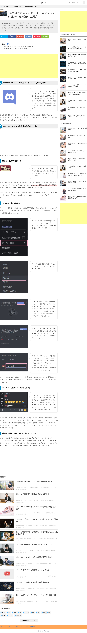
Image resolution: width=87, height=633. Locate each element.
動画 (32, 612)
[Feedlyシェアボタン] (45, 36)
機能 (43, 612)
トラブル (10, 615)
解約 (14, 612)
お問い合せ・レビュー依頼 (21, 626)
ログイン (26, 612)
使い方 (3, 612)
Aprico (43, 2)
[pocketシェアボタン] (37, 36)
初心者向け (18, 615)
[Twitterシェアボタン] (4, 36)
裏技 (49, 612)
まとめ (3, 615)
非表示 (7, 44)
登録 (9, 612)
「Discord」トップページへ (28, 620)
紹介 (38, 612)
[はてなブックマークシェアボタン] (28, 36)
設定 (19, 612)
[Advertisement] (29, 66)
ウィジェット (10, 626)
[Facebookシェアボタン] (12, 36)
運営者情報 (32, 626)
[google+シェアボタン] (20, 36)
